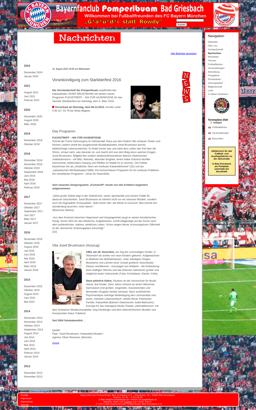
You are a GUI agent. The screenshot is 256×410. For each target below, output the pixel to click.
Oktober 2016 (32, 243)
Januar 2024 (31, 76)
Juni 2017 (29, 215)
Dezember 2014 (33, 317)
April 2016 (30, 262)
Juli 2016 (29, 250)
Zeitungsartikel (215, 83)
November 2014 (33, 321)
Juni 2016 (29, 254)
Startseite (213, 41)
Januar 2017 (31, 222)
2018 (27, 153)
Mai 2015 (29, 301)
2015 (27, 279)
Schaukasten (214, 79)
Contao (128, 402)
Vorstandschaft (215, 49)
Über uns (212, 45)
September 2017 (33, 211)
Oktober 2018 (32, 168)
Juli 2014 (29, 337)
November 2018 (33, 164)
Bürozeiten (218, 138)
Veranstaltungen (216, 68)
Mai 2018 (29, 179)
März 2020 (30, 124)
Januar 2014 (31, 356)
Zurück (55, 343)
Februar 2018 (31, 187)
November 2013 (33, 376)
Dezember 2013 (33, 372)
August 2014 (31, 333)
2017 (27, 196)
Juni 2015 (29, 297)
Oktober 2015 (32, 290)
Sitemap (25, 405)
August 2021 (31, 92)
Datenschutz (27, 401)
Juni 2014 (29, 341)
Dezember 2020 (33, 116)
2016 (27, 232)
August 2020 (31, 120)
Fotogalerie (214, 75)
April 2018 (30, 183)
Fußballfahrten (215, 64)
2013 (27, 366)
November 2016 (33, 239)
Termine (212, 60)
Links (210, 90)
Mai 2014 (29, 345)
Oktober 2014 (32, 325)
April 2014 (30, 348)
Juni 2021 (29, 96)
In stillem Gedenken (218, 94)
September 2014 (33, 329)
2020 (27, 109)
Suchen (181, 24)
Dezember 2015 (33, 286)
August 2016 (31, 246)
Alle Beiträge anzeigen (184, 53)
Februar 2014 (31, 352)
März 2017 (30, 219)
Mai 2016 (29, 258)
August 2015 (31, 294)
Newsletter (213, 56)
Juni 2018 (29, 175)
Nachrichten (214, 53)
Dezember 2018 (33, 160)
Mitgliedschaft (215, 86)
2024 (27, 65)
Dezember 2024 (33, 72)
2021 (27, 85)
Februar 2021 (31, 100)
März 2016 (30, 266)
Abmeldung (214, 71)
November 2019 (33, 140)
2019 (27, 133)
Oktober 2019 (32, 144)
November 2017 (33, 203)
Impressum (26, 398)
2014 (27, 311)
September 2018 (33, 171)
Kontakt (24, 395)
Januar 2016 (31, 270)
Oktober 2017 (32, 207)
